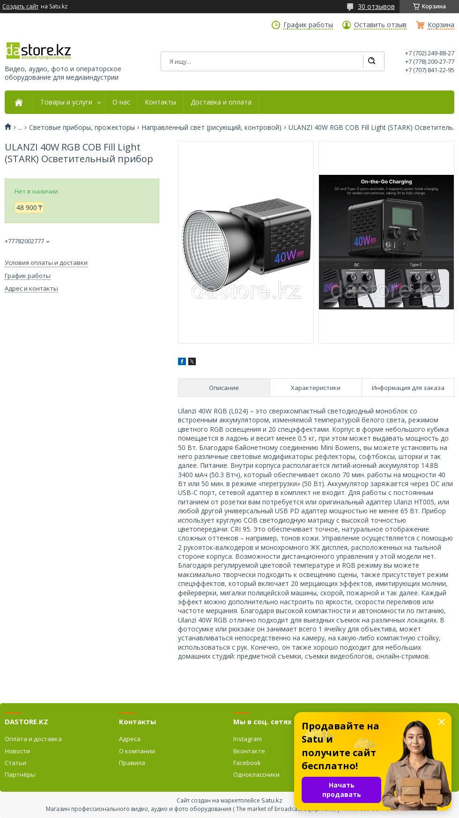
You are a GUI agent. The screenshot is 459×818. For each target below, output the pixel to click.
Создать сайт (20, 6)
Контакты (160, 102)
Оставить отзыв (380, 25)
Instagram (247, 739)
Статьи (15, 762)
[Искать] (371, 61)
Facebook (247, 762)
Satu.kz (271, 800)
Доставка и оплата (221, 102)
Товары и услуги (66, 102)
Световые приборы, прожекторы (82, 127)
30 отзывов (376, 6)
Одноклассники (256, 774)
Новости (17, 751)
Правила (132, 762)
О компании (137, 751)
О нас (121, 102)
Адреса (130, 739)
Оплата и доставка (33, 739)
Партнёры (20, 774)
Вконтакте (249, 751)
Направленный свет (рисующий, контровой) (211, 127)
